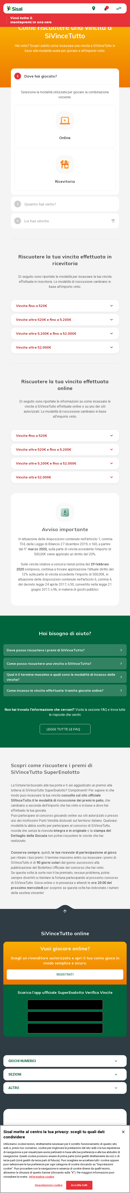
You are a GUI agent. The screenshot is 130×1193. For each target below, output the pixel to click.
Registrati (65, 974)
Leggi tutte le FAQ (63, 729)
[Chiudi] (123, 1131)
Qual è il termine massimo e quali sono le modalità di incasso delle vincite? (61, 677)
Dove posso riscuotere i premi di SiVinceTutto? (46, 650)
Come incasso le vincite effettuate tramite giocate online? (55, 690)
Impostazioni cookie (48, 1185)
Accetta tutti (79, 1185)
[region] (65, 1159)
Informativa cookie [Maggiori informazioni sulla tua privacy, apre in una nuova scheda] (41, 1176)
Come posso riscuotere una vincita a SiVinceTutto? (49, 663)
